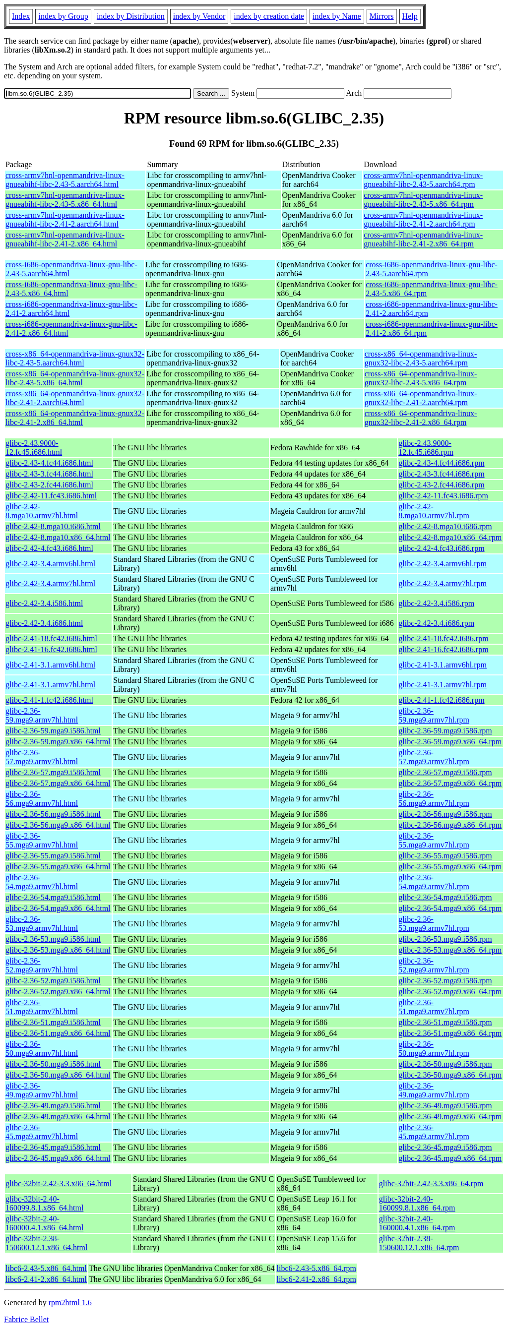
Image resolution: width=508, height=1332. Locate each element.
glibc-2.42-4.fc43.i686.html (49, 548)
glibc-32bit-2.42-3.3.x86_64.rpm (431, 1183)
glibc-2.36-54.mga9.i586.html (53, 897)
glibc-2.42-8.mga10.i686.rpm (445, 526)
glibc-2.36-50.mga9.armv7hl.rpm (433, 1048)
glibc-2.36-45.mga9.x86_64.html (58, 1158)
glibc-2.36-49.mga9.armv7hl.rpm (433, 1090)
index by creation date (269, 16)
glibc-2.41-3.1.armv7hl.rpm (442, 684)
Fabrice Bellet (26, 1319)
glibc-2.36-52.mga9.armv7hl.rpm (433, 965)
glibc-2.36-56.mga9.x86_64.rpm (450, 825)
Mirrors (382, 16)
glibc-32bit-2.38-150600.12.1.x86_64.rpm (419, 1243)
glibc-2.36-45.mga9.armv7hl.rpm (433, 1132)
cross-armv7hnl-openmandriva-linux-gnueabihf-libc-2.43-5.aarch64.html (65, 179)
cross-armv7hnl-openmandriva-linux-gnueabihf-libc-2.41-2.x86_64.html (65, 239)
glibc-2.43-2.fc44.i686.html (49, 485)
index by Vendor (199, 16)
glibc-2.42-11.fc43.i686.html (51, 495)
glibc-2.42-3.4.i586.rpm (436, 603)
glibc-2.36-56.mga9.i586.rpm (445, 814)
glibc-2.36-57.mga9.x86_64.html (58, 783)
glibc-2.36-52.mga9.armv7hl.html (41, 965)
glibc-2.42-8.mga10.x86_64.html (58, 537)
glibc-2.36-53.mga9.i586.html (53, 939)
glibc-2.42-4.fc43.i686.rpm (441, 548)
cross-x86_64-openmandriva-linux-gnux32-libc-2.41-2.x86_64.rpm (421, 417)
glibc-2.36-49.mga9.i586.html (53, 1105)
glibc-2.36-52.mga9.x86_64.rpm (450, 991)
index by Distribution (131, 16)
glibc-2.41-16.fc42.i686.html (51, 649)
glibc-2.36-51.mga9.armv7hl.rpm (433, 1007)
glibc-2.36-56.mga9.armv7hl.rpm (433, 798)
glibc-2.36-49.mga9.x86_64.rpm (450, 1116)
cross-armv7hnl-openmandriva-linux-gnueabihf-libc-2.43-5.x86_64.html (65, 199)
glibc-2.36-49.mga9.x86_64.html (58, 1116)
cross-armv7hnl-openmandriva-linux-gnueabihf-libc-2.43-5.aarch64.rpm (423, 179)
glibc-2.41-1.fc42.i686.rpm (441, 700)
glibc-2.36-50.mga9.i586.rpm (445, 1064)
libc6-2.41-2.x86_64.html (46, 1279)
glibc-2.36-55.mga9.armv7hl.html (41, 840)
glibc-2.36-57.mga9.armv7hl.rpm (433, 757)
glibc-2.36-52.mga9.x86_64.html (58, 991)
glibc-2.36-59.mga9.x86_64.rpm (450, 741)
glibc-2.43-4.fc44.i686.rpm (441, 463)
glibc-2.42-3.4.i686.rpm (436, 623)
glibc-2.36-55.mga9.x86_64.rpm (450, 866)
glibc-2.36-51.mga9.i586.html (53, 1022)
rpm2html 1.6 (70, 1302)
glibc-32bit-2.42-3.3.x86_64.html (58, 1183)
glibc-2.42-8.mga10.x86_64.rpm (450, 537)
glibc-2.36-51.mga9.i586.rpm (445, 1022)
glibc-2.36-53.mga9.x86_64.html (58, 950)
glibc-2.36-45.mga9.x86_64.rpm (450, 1158)
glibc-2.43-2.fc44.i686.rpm (441, 485)
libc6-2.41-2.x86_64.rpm (316, 1279)
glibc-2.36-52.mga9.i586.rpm (445, 980)
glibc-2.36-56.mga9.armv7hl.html (41, 798)
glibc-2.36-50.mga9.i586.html (53, 1064)
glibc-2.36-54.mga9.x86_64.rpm (450, 908)
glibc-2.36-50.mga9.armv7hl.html (41, 1048)
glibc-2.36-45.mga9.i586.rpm (445, 1147)
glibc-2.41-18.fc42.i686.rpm (443, 638)
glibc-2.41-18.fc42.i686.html (51, 638)
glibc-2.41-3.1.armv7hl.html (50, 684)
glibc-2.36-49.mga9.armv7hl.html (41, 1090)
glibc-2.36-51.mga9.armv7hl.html (41, 1007)
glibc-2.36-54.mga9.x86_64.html (58, 908)
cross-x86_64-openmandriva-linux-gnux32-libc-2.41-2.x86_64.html (74, 417)
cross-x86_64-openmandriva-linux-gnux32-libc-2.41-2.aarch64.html (74, 398)
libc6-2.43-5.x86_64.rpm (316, 1268)
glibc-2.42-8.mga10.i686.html (53, 526)
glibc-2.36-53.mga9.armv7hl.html (41, 923)
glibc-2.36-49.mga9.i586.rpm (445, 1105)
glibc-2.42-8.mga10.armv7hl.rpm (433, 511)
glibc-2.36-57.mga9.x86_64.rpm (450, 783)
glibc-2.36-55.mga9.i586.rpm (445, 855)
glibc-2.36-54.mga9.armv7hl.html (41, 882)
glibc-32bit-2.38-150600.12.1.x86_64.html (46, 1243)
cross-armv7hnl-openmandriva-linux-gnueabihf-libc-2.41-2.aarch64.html (65, 219)
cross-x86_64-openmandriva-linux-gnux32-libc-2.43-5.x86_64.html (74, 378)
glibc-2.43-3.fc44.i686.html (49, 474)
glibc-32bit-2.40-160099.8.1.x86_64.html (44, 1203)
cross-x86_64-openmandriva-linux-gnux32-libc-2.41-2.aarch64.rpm (421, 398)
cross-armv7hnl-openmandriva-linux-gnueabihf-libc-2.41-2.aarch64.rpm (423, 219)
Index (21, 16)
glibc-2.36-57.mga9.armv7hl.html (41, 757)
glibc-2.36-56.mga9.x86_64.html (58, 825)
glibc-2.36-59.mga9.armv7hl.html (41, 715)
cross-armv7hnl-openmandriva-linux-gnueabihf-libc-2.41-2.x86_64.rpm (423, 239)
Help (410, 16)
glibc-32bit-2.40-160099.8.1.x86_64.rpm (417, 1203)
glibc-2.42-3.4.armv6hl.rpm (442, 563)
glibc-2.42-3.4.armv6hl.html (50, 563)
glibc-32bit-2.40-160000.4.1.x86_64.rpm (417, 1223)
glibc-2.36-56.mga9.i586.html (53, 814)
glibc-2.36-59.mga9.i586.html (53, 731)
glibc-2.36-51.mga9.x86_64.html (58, 1033)
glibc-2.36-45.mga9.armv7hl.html (41, 1132)
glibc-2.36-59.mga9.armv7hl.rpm (433, 715)
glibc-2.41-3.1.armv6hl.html (50, 665)
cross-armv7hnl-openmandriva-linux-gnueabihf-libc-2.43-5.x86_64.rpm (423, 199)
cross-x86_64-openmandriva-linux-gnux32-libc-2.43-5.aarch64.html (74, 358)
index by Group (63, 16)
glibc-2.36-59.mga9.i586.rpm (445, 731)
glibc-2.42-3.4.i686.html (44, 623)
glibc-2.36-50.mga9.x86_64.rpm (450, 1075)
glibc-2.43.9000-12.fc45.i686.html (33, 447)
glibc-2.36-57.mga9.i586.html (53, 772)
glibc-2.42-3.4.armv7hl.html (50, 583)
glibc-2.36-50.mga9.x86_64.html (58, 1075)
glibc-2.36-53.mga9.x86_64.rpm (450, 950)
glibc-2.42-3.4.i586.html (44, 603)
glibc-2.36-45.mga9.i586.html (53, 1147)
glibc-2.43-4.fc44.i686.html (49, 463)
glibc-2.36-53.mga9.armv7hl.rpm (433, 923)
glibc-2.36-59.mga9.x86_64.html (58, 741)
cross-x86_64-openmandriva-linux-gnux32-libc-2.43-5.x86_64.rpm (421, 378)
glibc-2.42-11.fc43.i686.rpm (443, 495)
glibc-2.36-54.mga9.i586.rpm (445, 897)
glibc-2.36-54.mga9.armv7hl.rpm (433, 882)
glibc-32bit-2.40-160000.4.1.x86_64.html (44, 1223)
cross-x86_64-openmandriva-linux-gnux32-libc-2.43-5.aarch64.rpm (421, 358)
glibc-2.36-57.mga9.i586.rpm (445, 772)
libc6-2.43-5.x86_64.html (46, 1268)
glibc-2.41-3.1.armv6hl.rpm (442, 665)
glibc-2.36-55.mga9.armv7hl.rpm (433, 840)
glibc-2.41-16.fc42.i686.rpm (443, 649)
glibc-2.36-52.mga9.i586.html (53, 980)
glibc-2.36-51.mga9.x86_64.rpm (450, 1033)
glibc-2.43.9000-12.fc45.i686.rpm (425, 447)
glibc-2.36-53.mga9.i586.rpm (445, 939)
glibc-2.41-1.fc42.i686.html (49, 700)
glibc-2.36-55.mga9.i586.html (53, 855)
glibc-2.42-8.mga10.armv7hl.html (41, 511)
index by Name (337, 16)
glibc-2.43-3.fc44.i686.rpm (441, 474)
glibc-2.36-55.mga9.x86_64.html (58, 866)
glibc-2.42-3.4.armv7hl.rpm (442, 583)
